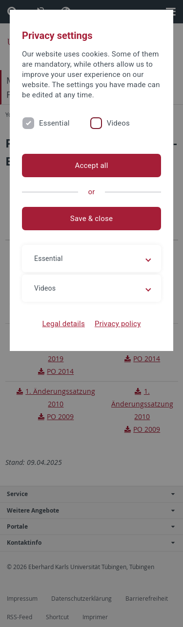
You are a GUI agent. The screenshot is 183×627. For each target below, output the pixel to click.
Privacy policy (118, 323)
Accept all (91, 165)
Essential (54, 123)
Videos (118, 123)
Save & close (91, 218)
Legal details (63, 323)
